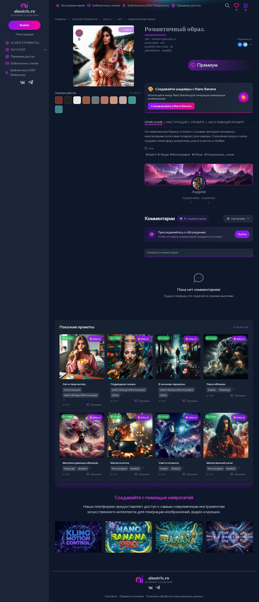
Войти (24, 25)
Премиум (207, 65)
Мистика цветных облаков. (80, 462)
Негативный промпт (226, 122)
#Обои (197, 154)
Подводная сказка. (123, 384)
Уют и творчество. (74, 384)
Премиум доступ (23, 56)
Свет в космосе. (169, 462)
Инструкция (176, 122)
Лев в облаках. (216, 384)
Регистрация (24, 34)
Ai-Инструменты (25, 42)
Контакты (111, 596)
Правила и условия (132, 596)
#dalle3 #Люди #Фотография (167, 154)
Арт (162, 43)
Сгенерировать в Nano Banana (171, 106)
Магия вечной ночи (220, 462)
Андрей (166, 50)
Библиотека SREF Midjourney (23, 72)
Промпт (198, 122)
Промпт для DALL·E (164, 39)
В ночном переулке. (172, 384)
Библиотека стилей (24, 63)
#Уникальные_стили (219, 154)
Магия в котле (120, 462)
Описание (154, 122)
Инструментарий (73, 5)
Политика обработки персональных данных (174, 596)
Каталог (18, 49)
